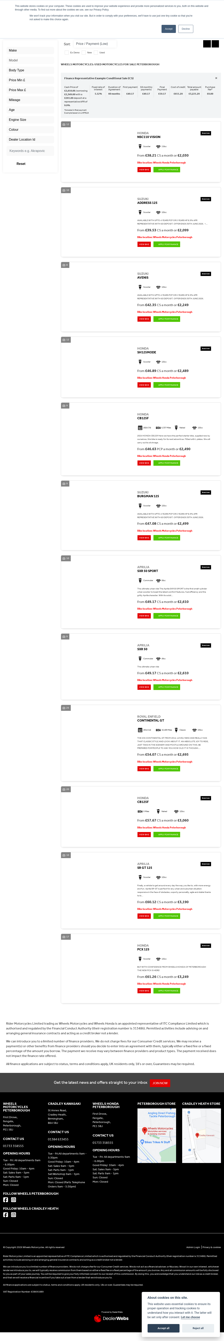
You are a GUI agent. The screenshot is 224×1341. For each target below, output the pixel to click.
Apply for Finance (170, 170)
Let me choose (190, 1317)
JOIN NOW (161, 1092)
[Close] (216, 78)
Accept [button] (168, 28)
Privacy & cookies (212, 1256)
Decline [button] (186, 28)
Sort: (67, 44)
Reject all (198, 1328)
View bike (145, 170)
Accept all (163, 1328)
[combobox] (30, 50)
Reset (37, 163)
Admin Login (193, 1256)
